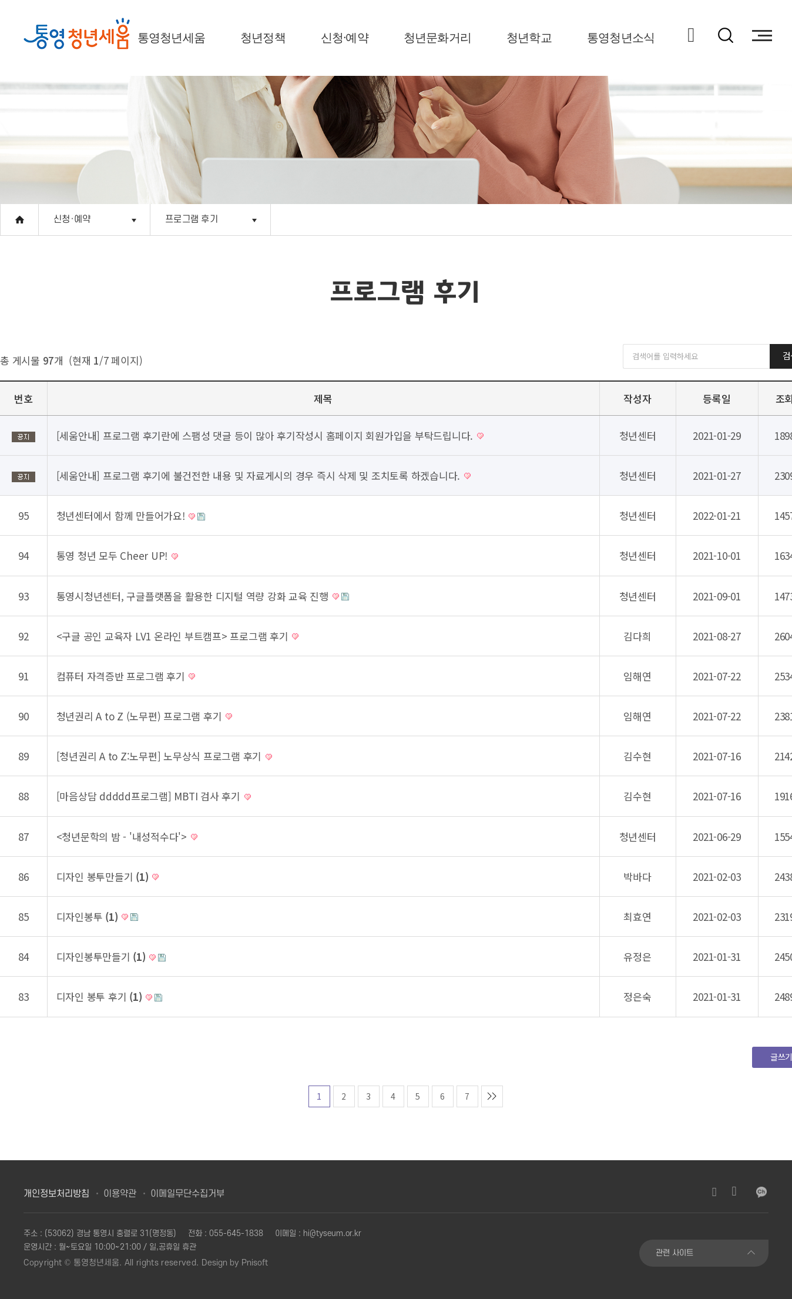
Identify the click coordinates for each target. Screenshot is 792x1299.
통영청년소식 (621, 37)
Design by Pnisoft (235, 1262)
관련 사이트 (674, 1252)
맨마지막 (492, 1096)
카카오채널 (761, 1192)
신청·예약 (344, 37)
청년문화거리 (437, 37)
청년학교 (529, 37)
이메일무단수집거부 (187, 1193)
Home (20, 219)
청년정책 (263, 37)
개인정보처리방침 (56, 1193)
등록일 (716, 398)
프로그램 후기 (191, 219)
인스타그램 (714, 1192)
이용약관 (119, 1193)
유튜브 (734, 1192)
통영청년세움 (171, 37)
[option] (77, 35)
